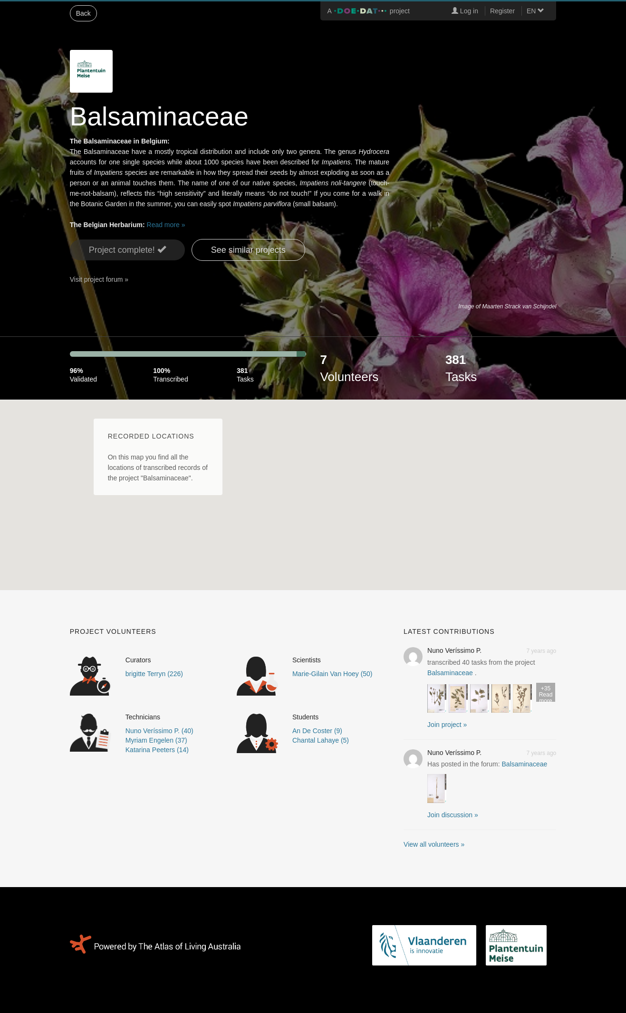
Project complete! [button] (127, 250)
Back (83, 13)
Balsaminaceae (450, 673)
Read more (545, 693)
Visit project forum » (99, 279)
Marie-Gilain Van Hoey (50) (332, 674)
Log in (465, 11)
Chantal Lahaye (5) (320, 740)
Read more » (166, 225)
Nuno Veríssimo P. (454, 650)
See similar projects (248, 250)
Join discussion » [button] (452, 815)
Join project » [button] (447, 724)
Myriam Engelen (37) (156, 740)
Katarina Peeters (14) (157, 750)
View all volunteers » (434, 844)
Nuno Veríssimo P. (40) (159, 731)
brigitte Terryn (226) (154, 674)
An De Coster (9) (317, 731)
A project (368, 11)
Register (502, 11)
